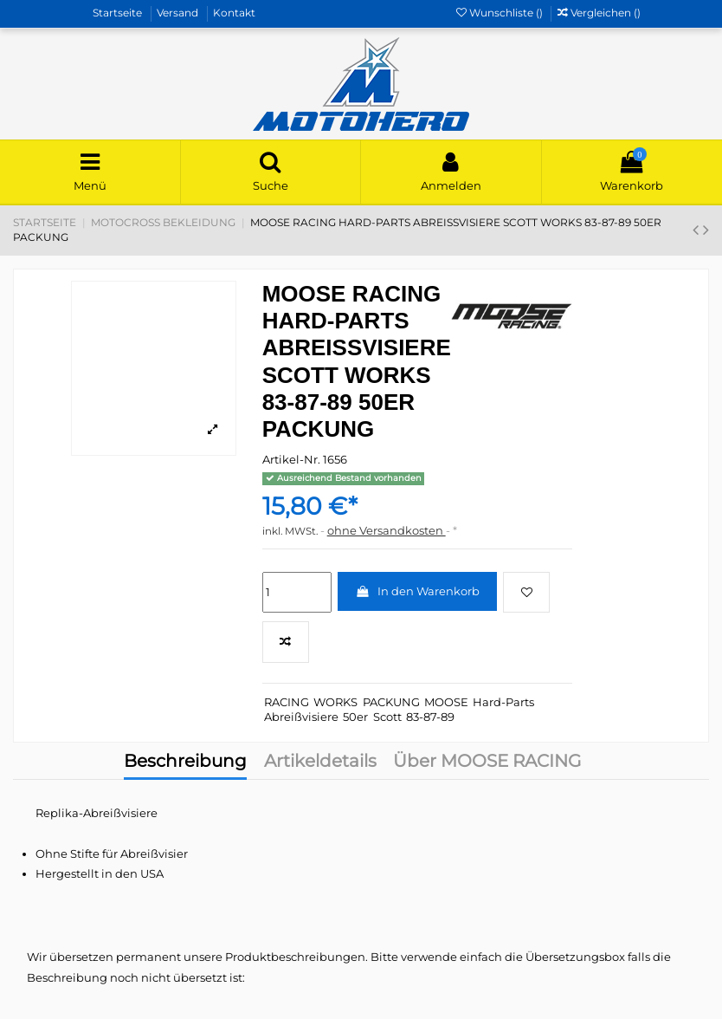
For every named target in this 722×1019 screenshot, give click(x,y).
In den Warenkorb (417, 591)
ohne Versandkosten (386, 530)
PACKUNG (391, 702)
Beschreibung (185, 762)
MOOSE (446, 702)
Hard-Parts (503, 702)
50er (355, 717)
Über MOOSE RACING (487, 762)
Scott (387, 717)
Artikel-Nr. (291, 459)
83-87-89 (430, 717)
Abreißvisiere (301, 717)
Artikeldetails (320, 762)
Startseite (119, 12)
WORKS (335, 702)
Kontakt (234, 12)
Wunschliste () (500, 12)
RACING (286, 702)
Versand (179, 12)
